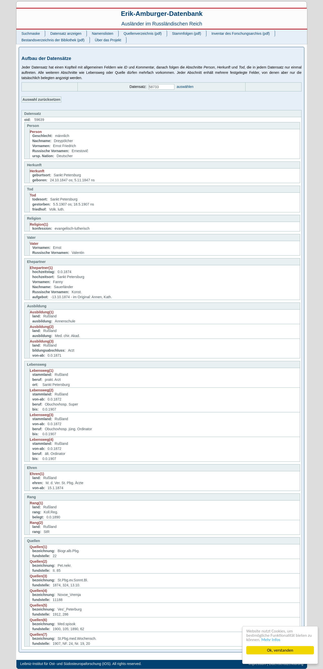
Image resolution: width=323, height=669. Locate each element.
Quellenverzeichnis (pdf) (143, 33)
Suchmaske (30, 33)
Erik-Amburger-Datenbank (162, 13)
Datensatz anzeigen (66, 33)
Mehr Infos (270, 639)
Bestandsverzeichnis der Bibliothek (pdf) (53, 40)
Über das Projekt (108, 40)
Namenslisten (102, 33)
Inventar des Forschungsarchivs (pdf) (240, 33)
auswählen (185, 87)
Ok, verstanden (280, 650)
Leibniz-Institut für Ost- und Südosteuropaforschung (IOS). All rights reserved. (81, 664)
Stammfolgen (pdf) (186, 33)
